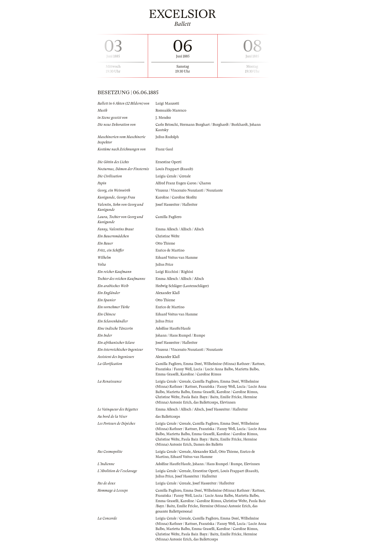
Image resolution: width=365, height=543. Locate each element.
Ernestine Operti (168, 162)
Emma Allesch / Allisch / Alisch (180, 229)
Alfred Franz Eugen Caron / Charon (183, 183)
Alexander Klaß (167, 293)
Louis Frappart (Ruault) (174, 169)
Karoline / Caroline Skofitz (176, 197)
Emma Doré (193, 364)
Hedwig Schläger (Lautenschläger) (182, 286)
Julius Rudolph (167, 137)
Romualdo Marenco (171, 110)
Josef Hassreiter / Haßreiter (176, 204)
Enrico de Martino (170, 250)
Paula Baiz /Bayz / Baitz (212, 397)
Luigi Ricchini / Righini (174, 272)
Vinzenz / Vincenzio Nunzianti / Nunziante (189, 190)
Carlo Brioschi (167, 125)
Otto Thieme (165, 243)
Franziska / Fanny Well (173, 369)
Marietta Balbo (248, 369)
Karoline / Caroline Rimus (202, 374)
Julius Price (164, 264)
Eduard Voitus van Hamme (177, 257)
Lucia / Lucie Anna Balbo (214, 369)
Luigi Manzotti (167, 103)
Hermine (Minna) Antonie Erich (180, 402)
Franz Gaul (164, 149)
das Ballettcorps (221, 402)
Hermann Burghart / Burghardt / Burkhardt (214, 125)
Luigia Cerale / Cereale (173, 176)
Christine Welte (167, 236)
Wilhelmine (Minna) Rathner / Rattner (235, 364)
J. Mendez (163, 118)
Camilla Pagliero (168, 217)
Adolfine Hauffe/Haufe (173, 328)
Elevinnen (244, 402)
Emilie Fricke (243, 397)
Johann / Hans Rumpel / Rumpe (180, 335)
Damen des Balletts (223, 444)
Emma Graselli (167, 374)
